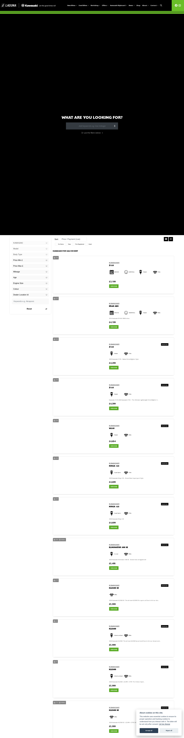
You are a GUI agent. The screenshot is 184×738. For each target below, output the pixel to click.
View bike (114, 286)
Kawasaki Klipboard (118, 5)
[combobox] (30, 243)
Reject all (169, 730)
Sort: (57, 239)
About (145, 5)
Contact (153, 5)
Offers (104, 5)
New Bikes (71, 5)
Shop (138, 5)
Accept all (149, 730)
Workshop (95, 5)
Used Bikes (83, 5)
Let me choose (164, 724)
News (131, 5)
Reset (37, 309)
